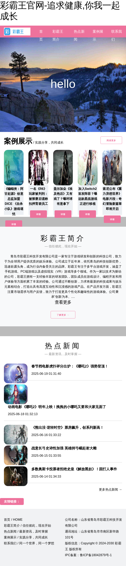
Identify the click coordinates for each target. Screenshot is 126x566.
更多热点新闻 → (110, 489)
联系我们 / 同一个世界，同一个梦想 (29, 543)
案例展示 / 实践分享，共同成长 (26, 537)
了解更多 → (63, 315)
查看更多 (63, 302)
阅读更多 (111, 140)
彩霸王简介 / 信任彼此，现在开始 (27, 525)
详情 (13, 224)
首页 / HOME (13, 519)
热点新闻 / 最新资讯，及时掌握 (26, 531)
